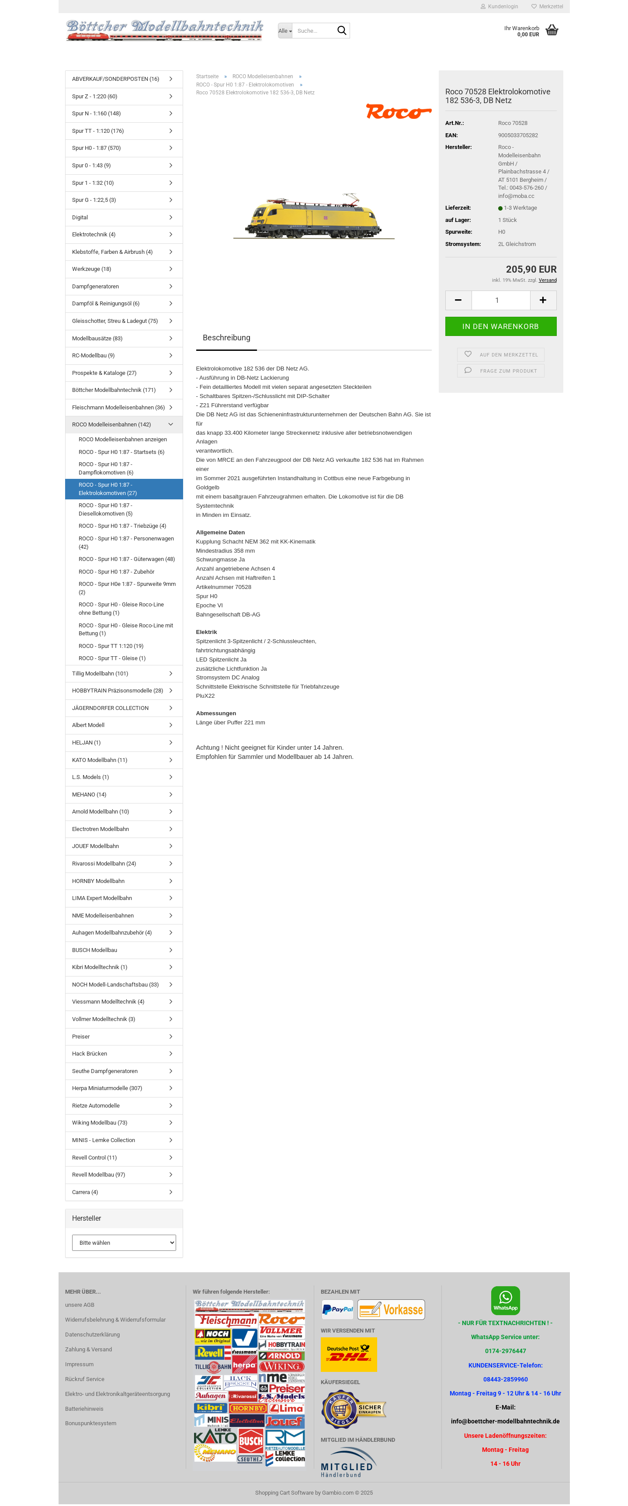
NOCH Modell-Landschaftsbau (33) (115, 986)
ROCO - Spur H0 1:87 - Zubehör (116, 573)
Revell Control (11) (94, 1159)
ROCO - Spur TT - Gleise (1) (112, 660)
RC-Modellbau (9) (93, 357)
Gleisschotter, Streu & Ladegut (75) (115, 322)
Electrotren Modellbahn (100, 830)
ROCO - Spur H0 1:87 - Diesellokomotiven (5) (106, 511)
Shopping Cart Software (284, 1494)
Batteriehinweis (84, 1410)
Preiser (81, 1038)
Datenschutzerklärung (92, 1336)
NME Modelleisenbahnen (103, 917)
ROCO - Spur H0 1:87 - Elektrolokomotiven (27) (108, 490)
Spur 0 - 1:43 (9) (91, 167)
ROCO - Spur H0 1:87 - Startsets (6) (122, 453)
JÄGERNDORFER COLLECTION (110, 709)
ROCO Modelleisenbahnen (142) (111, 426)
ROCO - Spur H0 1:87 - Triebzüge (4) (123, 527)
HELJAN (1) (86, 744)
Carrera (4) (85, 1194)
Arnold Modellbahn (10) (100, 813)
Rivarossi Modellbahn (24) (104, 865)
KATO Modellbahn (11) (100, 761)
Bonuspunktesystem (90, 1425)
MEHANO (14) (89, 796)
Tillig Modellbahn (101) (100, 675)
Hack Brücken (89, 1055)
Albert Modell (88, 727)
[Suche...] (285, 30)
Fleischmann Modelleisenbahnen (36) (118, 409)
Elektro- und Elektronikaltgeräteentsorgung (117, 1395)
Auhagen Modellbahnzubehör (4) (112, 934)
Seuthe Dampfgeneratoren (105, 1073)
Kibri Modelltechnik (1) (100, 969)
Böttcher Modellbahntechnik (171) (114, 391)
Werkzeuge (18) (91, 270)
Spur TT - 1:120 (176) (98, 132)
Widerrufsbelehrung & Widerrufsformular (115, 1321)
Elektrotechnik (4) (94, 236)
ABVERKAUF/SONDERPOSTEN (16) (116, 80)
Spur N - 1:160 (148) (96, 115)
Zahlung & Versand (88, 1351)
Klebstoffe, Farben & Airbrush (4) (112, 253)
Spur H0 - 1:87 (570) (96, 149)
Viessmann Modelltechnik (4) (108, 1003)
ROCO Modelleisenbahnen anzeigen (123, 441)
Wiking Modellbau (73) (100, 1124)
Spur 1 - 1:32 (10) (93, 184)
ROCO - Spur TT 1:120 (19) (111, 647)
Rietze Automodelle (96, 1107)
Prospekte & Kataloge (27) (104, 374)
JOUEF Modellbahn (95, 848)
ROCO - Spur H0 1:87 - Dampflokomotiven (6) (106, 470)
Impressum (79, 1366)
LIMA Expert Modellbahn (102, 900)
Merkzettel (547, 6)
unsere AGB (79, 1306)
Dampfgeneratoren (95, 288)
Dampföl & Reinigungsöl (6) (106, 305)
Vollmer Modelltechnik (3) (103, 1021)
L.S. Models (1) (90, 779)
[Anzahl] (501, 302)
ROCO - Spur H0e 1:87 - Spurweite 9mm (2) (127, 589)
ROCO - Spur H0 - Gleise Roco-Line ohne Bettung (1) (121, 610)
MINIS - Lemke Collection (103, 1142)
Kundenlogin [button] (499, 6)
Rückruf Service (84, 1381)
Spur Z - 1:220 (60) (95, 98)
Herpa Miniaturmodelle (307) (107, 1090)
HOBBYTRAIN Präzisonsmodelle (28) (117, 692)
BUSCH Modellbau (94, 952)
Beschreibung (226, 339)
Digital (80, 219)
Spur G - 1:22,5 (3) (94, 201)
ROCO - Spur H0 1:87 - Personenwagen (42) (126, 544)
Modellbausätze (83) (97, 339)
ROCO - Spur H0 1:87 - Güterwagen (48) (127, 560)
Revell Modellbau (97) (98, 1176)
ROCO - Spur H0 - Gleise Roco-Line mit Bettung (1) (126, 630)
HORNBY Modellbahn (98, 882)
